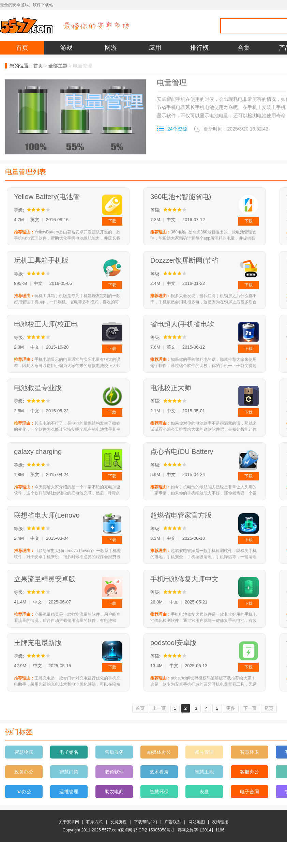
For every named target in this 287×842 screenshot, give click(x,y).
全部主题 (57, 65)
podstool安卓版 (173, 642)
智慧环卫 (249, 752)
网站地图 (196, 822)
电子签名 (68, 752)
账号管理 (204, 752)
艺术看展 (159, 772)
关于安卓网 (69, 822)
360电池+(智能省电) (180, 196)
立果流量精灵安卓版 (44, 579)
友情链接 (220, 822)
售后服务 (114, 752)
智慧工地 (204, 772)
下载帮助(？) (145, 822)
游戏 (66, 47)
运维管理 (68, 791)
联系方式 (94, 822)
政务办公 (23, 772)
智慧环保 (159, 791)
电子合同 (249, 791)
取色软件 (114, 772)
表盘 (204, 791)
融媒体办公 (159, 752)
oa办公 (23, 791)
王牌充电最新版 (38, 642)
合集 (244, 47)
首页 (22, 47)
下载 (112, 221)
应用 (155, 47)
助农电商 (114, 791)
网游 (111, 47)
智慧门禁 (68, 772)
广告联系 (173, 822)
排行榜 (199, 47)
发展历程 (118, 822)
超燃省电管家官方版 (181, 515)
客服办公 (249, 772)
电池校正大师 (170, 388)
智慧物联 (23, 752)
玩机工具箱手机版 (41, 260)
